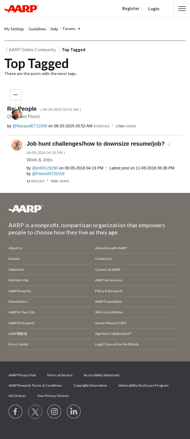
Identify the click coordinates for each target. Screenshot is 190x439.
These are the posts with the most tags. (40, 73)
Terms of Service (60, 375)
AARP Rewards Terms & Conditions (35, 385)
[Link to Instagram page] (54, 412)
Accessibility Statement (101, 375)
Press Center (19, 344)
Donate (14, 258)
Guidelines (37, 29)
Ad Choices (17, 395)
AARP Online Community (32, 49)
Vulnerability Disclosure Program (143, 385)
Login (153, 8)
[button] (182, 8)
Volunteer (16, 269)
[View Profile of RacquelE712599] (30, 126)
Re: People (44, 109)
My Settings (14, 29)
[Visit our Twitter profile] (35, 412)
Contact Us (103, 258)
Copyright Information (90, 385)
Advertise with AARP (111, 248)
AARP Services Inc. (109, 280)
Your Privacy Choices (53, 395)
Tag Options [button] (15, 94)
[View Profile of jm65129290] (45, 168)
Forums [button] (69, 28)
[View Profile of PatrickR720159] (48, 173)
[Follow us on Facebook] (16, 412)
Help (54, 29)
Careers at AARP (107, 269)
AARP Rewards (20, 291)
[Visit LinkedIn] (74, 412)
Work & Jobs (39, 159)
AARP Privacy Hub (22, 375)
